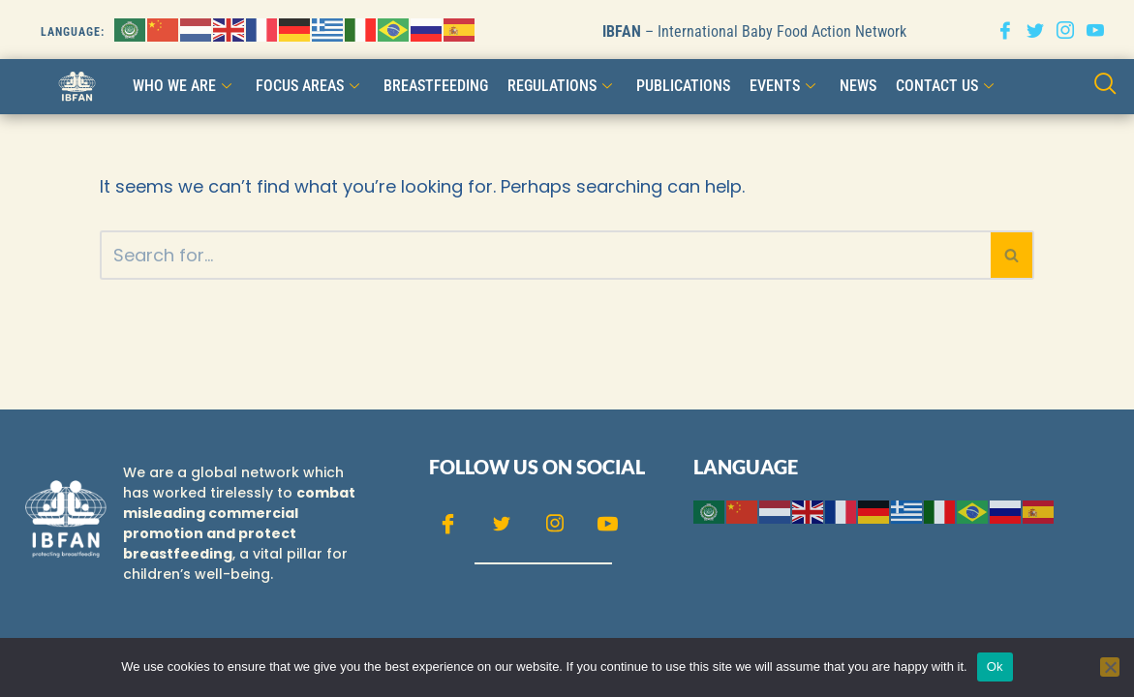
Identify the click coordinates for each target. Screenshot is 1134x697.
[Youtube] (1095, 30)
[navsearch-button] (1105, 86)
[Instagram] (1065, 30)
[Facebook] (1005, 30)
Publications (683, 85)
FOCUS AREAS (310, 85)
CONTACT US (947, 85)
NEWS (858, 85)
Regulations (562, 85)
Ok (995, 666)
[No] (1109, 667)
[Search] (545, 255)
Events (785, 85)
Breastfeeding (435, 85)
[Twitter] (1035, 30)
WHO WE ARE (184, 85)
